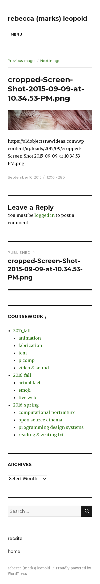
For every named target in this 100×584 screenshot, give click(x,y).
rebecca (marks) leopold (47, 18)
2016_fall (22, 375)
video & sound (33, 367)
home (14, 551)
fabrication (30, 345)
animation (29, 338)
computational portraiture (46, 412)
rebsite (15, 538)
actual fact (29, 382)
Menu (16, 34)
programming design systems (51, 427)
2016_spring (26, 405)
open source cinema (40, 419)
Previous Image (21, 60)
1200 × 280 (56, 177)
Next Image (50, 60)
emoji (24, 390)
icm (22, 353)
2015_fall (22, 330)
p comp (26, 360)
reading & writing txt (41, 434)
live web (27, 397)
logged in (44, 215)
